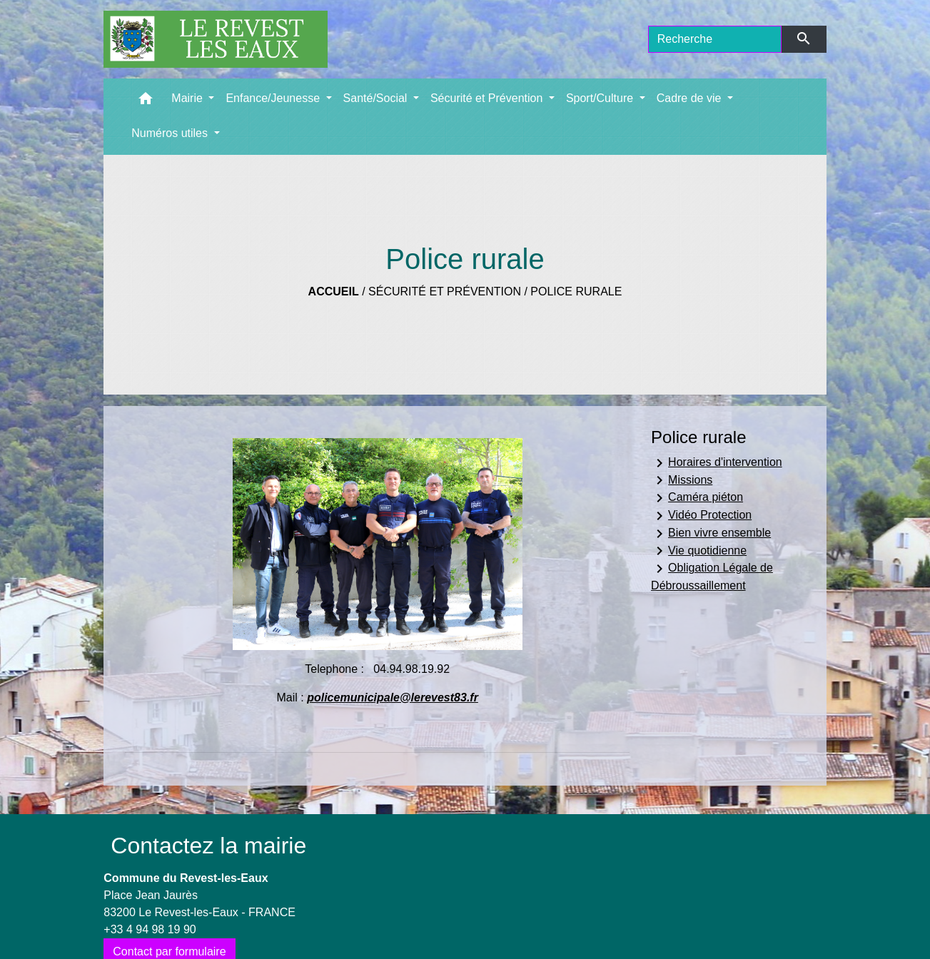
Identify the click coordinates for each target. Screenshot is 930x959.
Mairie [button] (188, 98)
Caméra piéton (697, 498)
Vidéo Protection (701, 515)
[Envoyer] (804, 39)
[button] (146, 101)
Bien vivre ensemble (711, 533)
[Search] (715, 39)
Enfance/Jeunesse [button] (274, 98)
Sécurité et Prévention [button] (488, 98)
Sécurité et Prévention (444, 291)
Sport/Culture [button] (601, 98)
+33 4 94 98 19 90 (149, 929)
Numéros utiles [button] (171, 133)
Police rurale (576, 291)
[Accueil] (215, 39)
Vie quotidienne (699, 550)
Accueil (333, 291)
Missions (681, 480)
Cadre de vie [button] (690, 98)
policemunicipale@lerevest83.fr (392, 697)
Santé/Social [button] (376, 98)
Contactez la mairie (208, 845)
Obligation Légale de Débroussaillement (712, 576)
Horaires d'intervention (716, 463)
